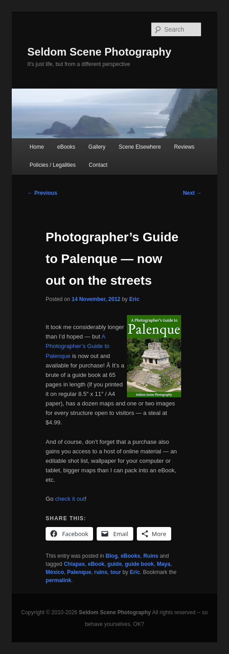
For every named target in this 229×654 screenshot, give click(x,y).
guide (114, 564)
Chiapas (74, 564)
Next (192, 193)
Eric (134, 299)
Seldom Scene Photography (100, 52)
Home (36, 147)
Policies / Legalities (52, 165)
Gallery (97, 147)
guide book (139, 564)
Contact (98, 165)
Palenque (79, 572)
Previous (42, 193)
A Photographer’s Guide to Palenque (77, 346)
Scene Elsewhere (140, 147)
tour (116, 572)
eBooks (66, 147)
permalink (58, 580)
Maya (163, 564)
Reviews (184, 147)
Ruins (150, 556)
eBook (96, 564)
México (55, 572)
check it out (70, 498)
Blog (112, 556)
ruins (100, 572)
